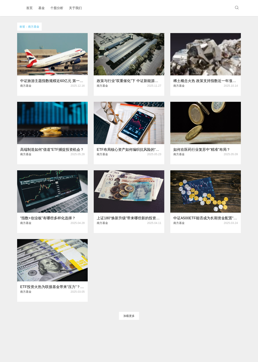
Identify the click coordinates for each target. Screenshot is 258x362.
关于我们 (75, 8)
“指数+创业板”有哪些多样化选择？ (48, 218)
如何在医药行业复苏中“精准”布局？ (201, 150)
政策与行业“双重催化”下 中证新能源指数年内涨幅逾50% (129, 81)
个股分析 (56, 8)
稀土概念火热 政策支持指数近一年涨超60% (205, 81)
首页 (29, 8)
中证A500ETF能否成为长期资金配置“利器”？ (205, 218)
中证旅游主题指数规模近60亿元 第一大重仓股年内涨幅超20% (52, 81)
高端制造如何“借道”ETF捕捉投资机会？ (52, 150)
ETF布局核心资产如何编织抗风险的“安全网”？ (129, 150)
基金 (41, 8)
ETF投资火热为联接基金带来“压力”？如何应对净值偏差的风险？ (52, 287)
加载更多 (129, 315)
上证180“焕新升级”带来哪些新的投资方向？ (129, 218)
